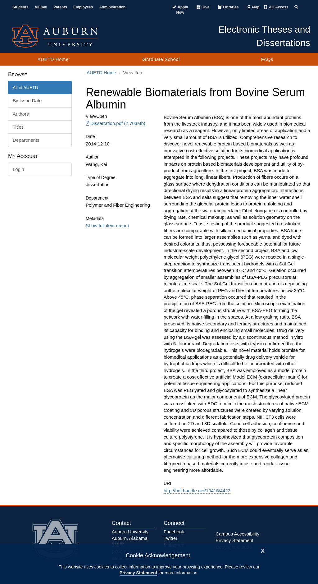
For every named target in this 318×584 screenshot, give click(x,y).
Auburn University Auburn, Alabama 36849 (130, 538)
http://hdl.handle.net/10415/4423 (197, 490)
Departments (26, 140)
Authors (21, 114)
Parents (60, 7)
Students (20, 7)
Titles (18, 127)
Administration (112, 7)
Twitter (170, 538)
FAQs (267, 59)
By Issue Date (27, 100)
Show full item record (107, 225)
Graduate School (161, 59)
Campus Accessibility (237, 533)
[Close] (263, 550)
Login (18, 169)
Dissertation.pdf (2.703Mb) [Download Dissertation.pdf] (115, 123)
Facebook (174, 531)
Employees (83, 7)
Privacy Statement (138, 572)
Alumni (40, 7)
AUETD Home (53, 59)
